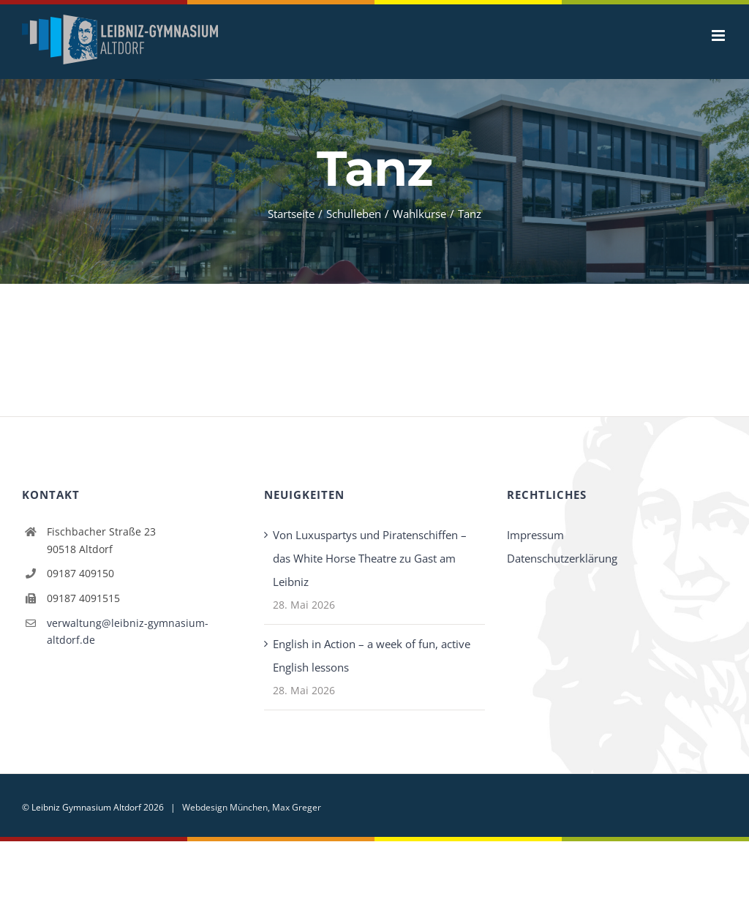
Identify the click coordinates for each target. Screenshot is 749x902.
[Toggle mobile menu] (719, 35)
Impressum (535, 534)
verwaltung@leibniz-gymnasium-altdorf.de (127, 631)
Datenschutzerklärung (562, 558)
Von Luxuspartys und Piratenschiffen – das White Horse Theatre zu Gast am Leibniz (370, 558)
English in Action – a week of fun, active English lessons (371, 655)
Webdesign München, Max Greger (251, 807)
